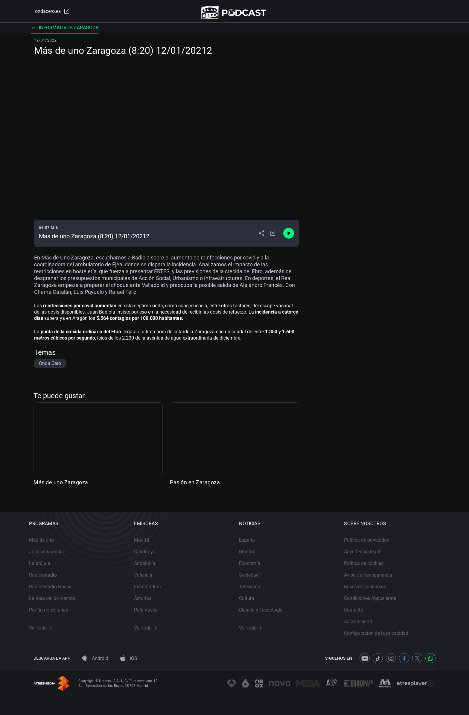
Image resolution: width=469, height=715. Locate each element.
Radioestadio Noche (55, 582)
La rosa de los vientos (57, 594)
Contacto (358, 606)
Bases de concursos (369, 582)
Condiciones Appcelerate (374, 594)
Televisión (254, 582)
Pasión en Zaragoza (195, 485)
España (251, 536)
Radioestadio (47, 571)
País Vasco (150, 606)
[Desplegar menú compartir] (261, 237)
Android (95, 658)
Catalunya (149, 547)
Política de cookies (368, 559)
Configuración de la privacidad (380, 629)
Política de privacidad (371, 536)
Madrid (145, 536)
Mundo (250, 547)
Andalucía (149, 559)
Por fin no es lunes (53, 606)
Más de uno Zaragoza (61, 485)
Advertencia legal (366, 547)
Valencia (147, 571)
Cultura (251, 594)
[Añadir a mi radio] (273, 237)
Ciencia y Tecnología (265, 606)
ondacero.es (48, 13)
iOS (128, 658)
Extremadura (151, 582)
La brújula (44, 559)
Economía (254, 559)
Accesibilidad (362, 617)
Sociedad (253, 571)
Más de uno (46, 536)
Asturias (147, 594)
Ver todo (45, 624)
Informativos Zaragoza (64, 31)
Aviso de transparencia (372, 571)
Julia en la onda (50, 547)
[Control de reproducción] (288, 236)
